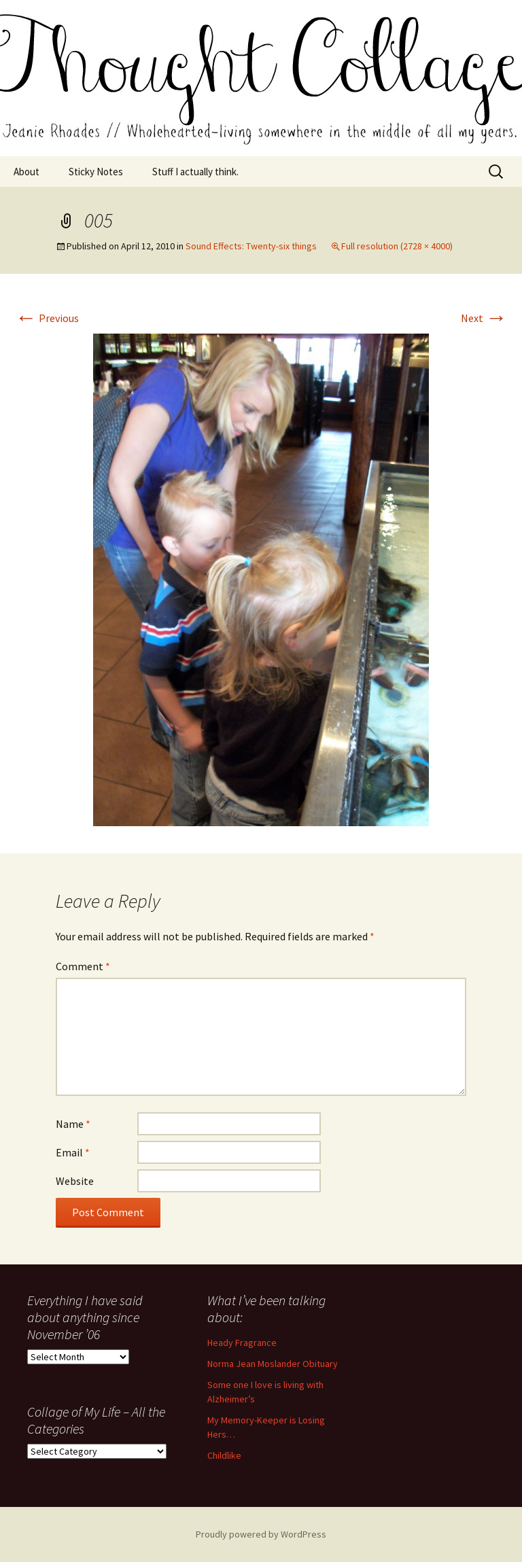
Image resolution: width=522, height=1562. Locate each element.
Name (73, 1124)
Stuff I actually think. (195, 171)
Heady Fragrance (242, 1342)
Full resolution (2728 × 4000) (397, 246)
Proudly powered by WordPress (261, 1534)
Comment (83, 966)
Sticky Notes (96, 171)
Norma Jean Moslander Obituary (272, 1363)
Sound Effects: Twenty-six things (251, 246)
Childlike (224, 1455)
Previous (47, 318)
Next (484, 318)
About (26, 171)
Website (75, 1181)
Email (73, 1152)
